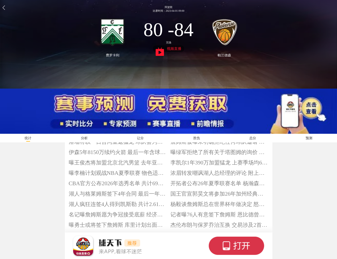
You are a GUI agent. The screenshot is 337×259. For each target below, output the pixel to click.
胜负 (196, 138)
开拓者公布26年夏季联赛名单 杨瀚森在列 (219, 183)
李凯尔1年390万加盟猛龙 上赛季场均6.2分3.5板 (219, 163)
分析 (84, 138)
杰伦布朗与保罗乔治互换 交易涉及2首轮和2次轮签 (219, 225)
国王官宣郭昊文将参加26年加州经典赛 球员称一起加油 (219, 194)
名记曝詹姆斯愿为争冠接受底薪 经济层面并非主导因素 (118, 214)
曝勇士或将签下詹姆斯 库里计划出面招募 (118, 225)
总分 (252, 138)
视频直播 (168, 49)
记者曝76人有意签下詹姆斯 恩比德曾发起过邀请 (219, 214)
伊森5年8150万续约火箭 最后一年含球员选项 (118, 152)
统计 (28, 138)
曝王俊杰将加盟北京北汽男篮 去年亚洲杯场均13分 (118, 163)
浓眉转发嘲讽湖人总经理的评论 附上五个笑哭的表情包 (219, 173)
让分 (140, 138)
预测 (309, 138)
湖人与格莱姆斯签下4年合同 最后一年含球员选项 (118, 194)
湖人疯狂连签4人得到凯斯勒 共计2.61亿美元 (118, 204)
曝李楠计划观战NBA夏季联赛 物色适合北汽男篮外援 (118, 173)
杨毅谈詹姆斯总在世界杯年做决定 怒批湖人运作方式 (219, 204)
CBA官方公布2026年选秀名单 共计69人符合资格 (118, 183)
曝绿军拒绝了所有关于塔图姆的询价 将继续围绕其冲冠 (219, 152)
